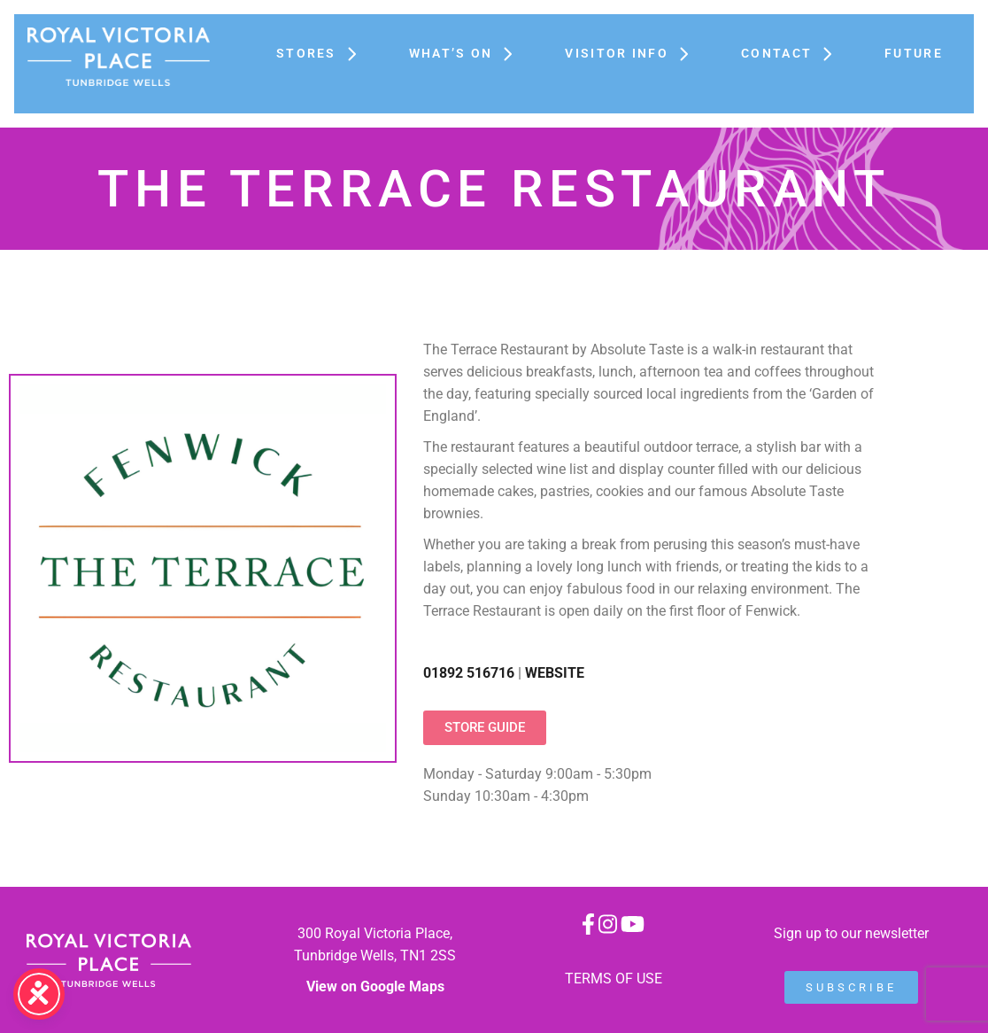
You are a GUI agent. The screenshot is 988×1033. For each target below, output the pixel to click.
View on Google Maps (375, 986)
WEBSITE (554, 672)
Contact (795, 53)
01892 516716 (468, 672)
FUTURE (913, 53)
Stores (325, 53)
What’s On (469, 53)
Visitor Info (635, 53)
